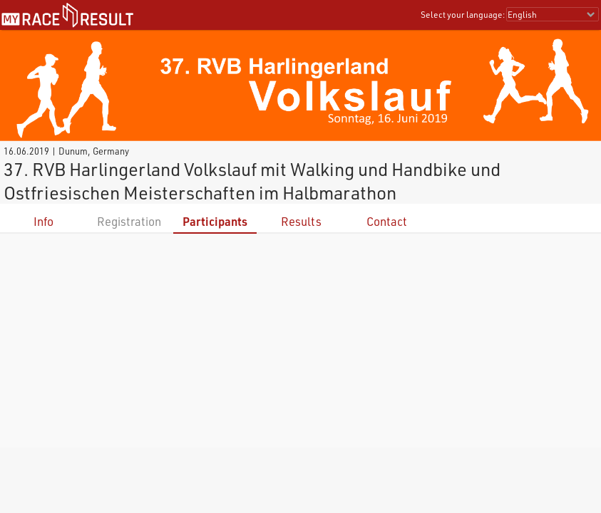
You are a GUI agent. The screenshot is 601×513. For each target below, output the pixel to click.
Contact (386, 221)
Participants (215, 221)
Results (301, 221)
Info (43, 221)
